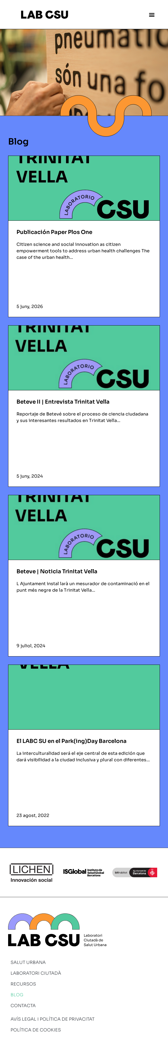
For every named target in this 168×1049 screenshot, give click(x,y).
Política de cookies (36, 1030)
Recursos (23, 984)
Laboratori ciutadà (36, 973)
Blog (17, 995)
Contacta (23, 1005)
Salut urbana (28, 962)
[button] (151, 14)
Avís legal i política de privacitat (52, 1019)
